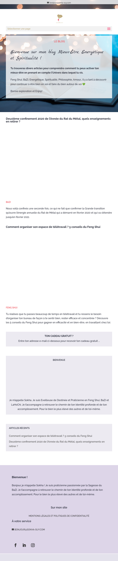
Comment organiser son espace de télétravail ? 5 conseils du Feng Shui (53, 227)
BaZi (8, 202)
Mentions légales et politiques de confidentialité (59, 516)
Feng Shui (11, 307)
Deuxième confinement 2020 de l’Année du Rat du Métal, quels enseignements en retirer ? (58, 120)
